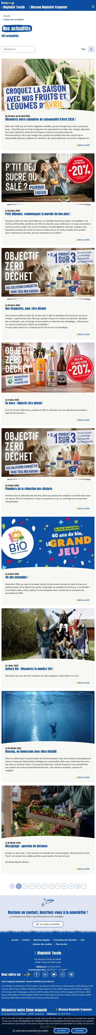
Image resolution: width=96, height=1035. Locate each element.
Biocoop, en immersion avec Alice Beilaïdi (30, 751)
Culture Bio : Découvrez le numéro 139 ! (29, 669)
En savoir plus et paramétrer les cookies (30, 1031)
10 (77, 886)
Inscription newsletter (48, 924)
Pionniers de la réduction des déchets (28, 489)
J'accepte (79, 1031)
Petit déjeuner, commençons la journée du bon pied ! (37, 214)
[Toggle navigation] (93, 7)
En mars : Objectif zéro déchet (23, 403)
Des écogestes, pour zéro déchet (25, 308)
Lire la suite (84, 145)
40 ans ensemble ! (16, 577)
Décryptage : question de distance (26, 846)
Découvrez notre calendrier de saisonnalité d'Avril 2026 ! (40, 119)
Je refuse (62, 1031)
